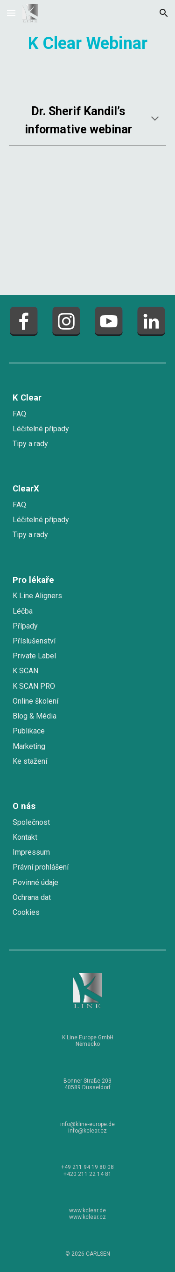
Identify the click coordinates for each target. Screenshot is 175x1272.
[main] (88, 42)
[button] (11, 13)
